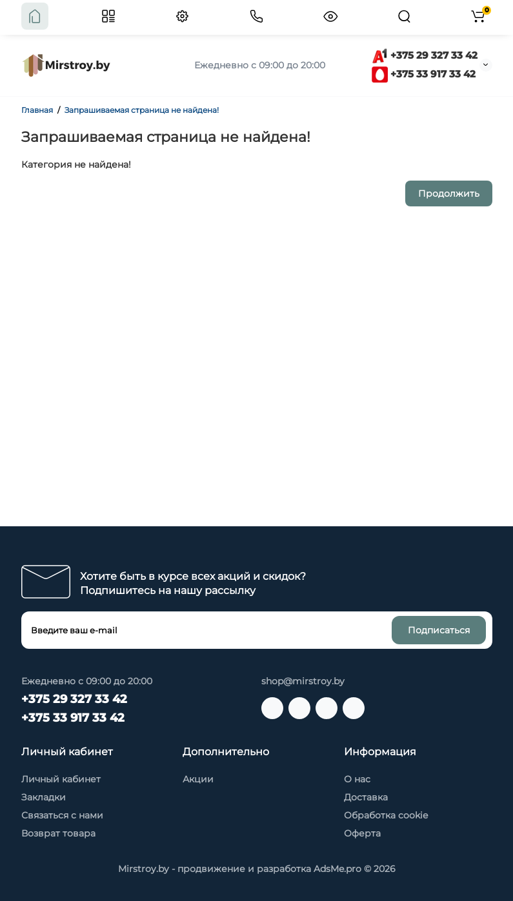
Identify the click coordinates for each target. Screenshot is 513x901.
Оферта (362, 833)
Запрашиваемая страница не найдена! (142, 110)
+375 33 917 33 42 (424, 74)
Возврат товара (58, 833)
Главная (37, 110)
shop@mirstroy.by (303, 681)
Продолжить (448, 193)
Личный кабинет (61, 779)
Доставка (366, 797)
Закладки (43, 797)
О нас (357, 779)
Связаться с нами (62, 815)
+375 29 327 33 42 (425, 55)
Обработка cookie (386, 815)
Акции (198, 779)
